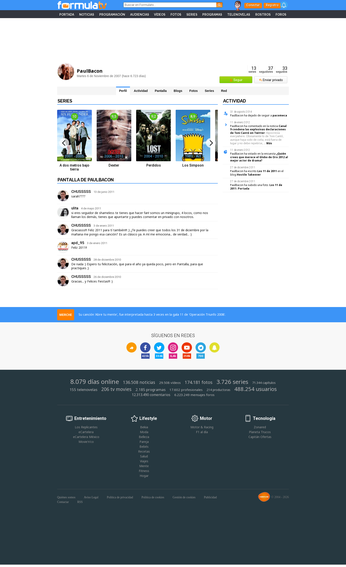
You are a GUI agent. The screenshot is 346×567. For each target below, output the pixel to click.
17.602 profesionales (186, 392)
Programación (119, 14)
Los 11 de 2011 (267, 171)
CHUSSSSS (81, 191)
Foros (172, 22)
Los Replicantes (86, 429)
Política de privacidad (120, 499)
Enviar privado (273, 80)
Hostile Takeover (249, 174)
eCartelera (86, 434)
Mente (144, 468)
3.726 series (232, 384)
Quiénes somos (66, 499)
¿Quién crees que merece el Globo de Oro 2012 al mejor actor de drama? (259, 157)
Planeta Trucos (260, 434)
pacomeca (280, 115)
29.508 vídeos (170, 385)
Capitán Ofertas (259, 439)
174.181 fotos (198, 384)
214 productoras (218, 392)
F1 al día (202, 434)
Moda (144, 434)
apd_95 (77, 243)
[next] (211, 143)
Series (200, 14)
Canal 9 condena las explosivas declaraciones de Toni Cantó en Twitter (258, 129)
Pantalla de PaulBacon (86, 179)
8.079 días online (94, 383)
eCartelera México (86, 439)
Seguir (238, 80)
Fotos (184, 14)
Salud (144, 458)
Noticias (92, 14)
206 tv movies (116, 391)
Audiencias (146, 14)
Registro (270, 5)
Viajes (144, 463)
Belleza (144, 439)
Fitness (144, 473)
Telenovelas (248, 14)
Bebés (144, 448)
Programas (221, 14)
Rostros (273, 14)
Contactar (63, 502)
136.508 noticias (139, 384)
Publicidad (210, 499)
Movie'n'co (86, 444)
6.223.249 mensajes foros (194, 397)
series (252, 69)
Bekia (144, 429)
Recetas (144, 453)
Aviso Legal (91, 499)
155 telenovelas (83, 391)
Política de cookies (152, 499)
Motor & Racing (201, 429)
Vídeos (167, 14)
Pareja (144, 444)
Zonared (260, 429)
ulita (74, 208)
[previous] (64, 143)
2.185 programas (150, 391)
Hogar (144, 478)
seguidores (266, 69)
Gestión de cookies (184, 499)
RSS (80, 502)
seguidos (281, 69)
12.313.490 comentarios (151, 396)
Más (269, 143)
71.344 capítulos (264, 385)
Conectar (252, 5)
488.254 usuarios (255, 391)
